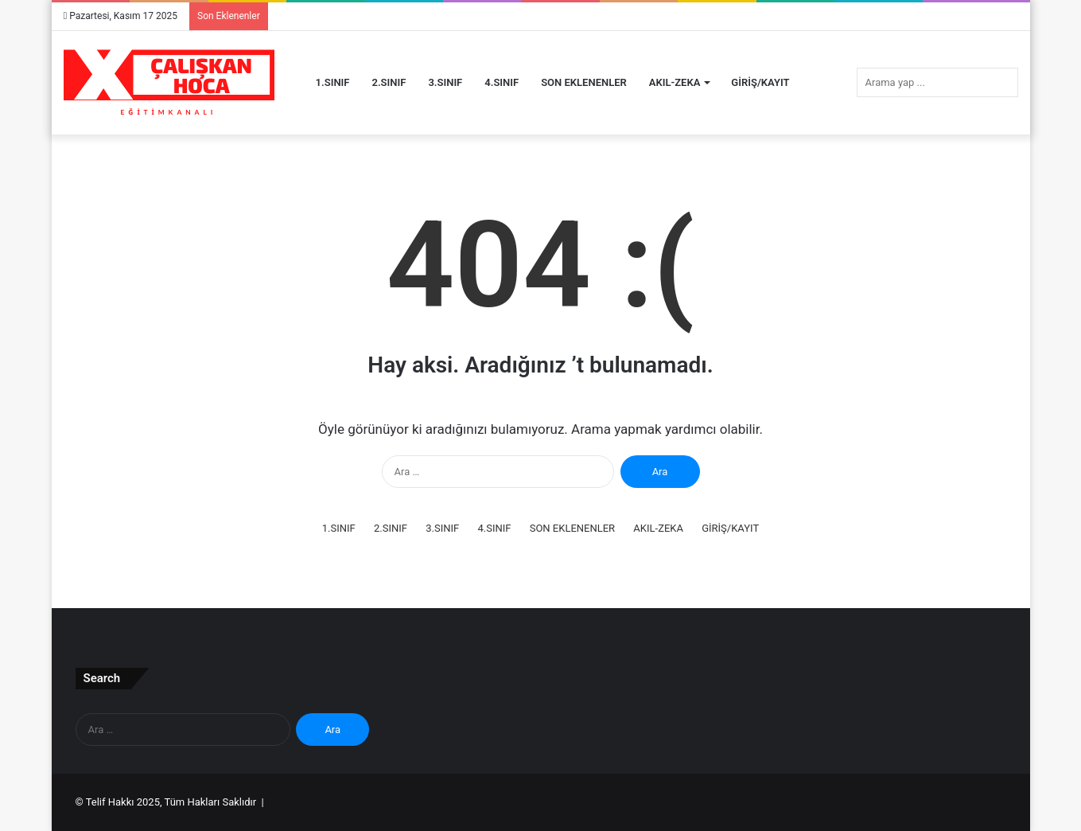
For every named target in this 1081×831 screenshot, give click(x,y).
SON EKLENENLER (584, 82)
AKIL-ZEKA (675, 82)
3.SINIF (445, 82)
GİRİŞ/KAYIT (760, 82)
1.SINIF (333, 82)
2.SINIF (389, 82)
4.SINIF (501, 82)
